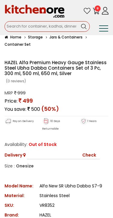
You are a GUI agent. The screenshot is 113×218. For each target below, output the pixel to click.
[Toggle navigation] (103, 29)
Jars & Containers (66, 37)
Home (13, 37)
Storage (35, 37)
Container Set (18, 44)
